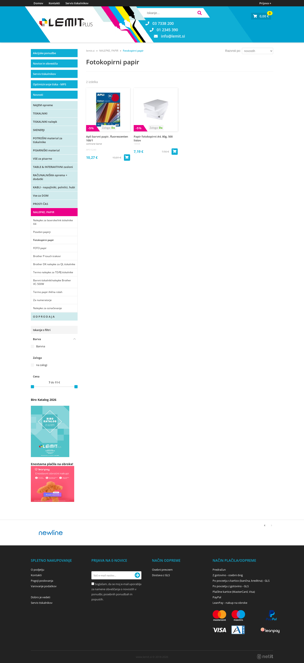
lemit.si (90, 50)
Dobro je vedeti (40, 597)
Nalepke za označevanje (47, 308)
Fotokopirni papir (43, 240)
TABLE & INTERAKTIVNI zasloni (53, 167)
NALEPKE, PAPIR (43, 212)
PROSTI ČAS (40, 204)
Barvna (40, 346)
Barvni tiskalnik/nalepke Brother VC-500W (52, 282)
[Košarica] (261, 16)
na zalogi (41, 365)
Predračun (219, 570)
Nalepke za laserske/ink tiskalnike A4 (53, 222)
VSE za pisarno (42, 158)
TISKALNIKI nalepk (45, 122)
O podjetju (37, 570)
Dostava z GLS (161, 575)
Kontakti (54, 3)
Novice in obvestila (45, 63)
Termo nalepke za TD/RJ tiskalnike (53, 272)
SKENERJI (39, 130)
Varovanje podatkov (44, 586)
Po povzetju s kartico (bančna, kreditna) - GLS (241, 581)
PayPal (217, 597)
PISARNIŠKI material (46, 150)
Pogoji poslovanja (42, 581)
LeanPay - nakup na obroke (230, 603)
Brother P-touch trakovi (47, 256)
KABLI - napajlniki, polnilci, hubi (54, 187)
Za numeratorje (42, 300)
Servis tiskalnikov (76, 3)
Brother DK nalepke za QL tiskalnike (54, 264)
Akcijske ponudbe (44, 53)
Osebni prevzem (162, 570)
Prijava (265, 3)
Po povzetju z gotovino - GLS (231, 586)
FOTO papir (40, 248)
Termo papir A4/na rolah (47, 292)
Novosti (38, 95)
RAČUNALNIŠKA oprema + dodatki (50, 177)
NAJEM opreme (43, 105)
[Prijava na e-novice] (137, 575)
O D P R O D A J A (44, 316)
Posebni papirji (42, 232)
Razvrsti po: (233, 50)
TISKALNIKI (40, 113)
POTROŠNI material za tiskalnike (47, 140)
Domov (38, 3)
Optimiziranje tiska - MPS (49, 84)
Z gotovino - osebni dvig (228, 575)
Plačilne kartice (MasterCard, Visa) (234, 592)
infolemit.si (173, 36)
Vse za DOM (40, 195)
